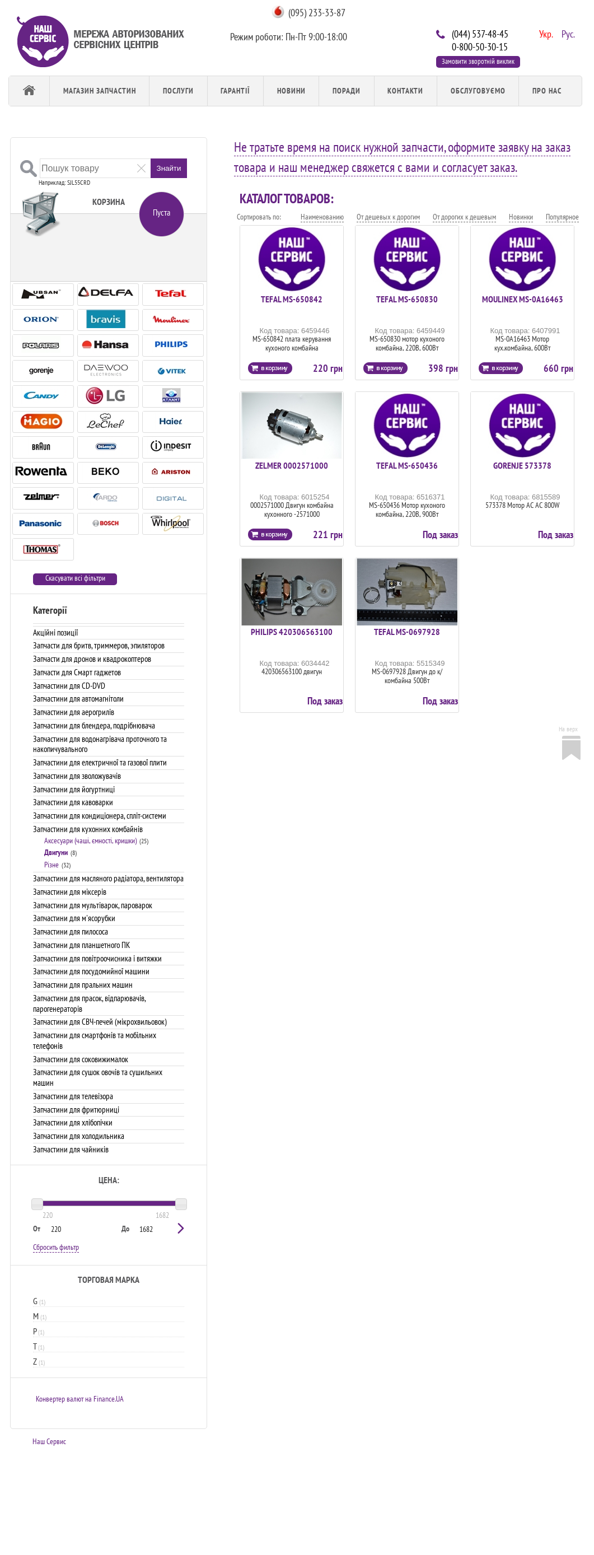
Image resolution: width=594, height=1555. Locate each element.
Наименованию (322, 217)
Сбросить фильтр (56, 1247)
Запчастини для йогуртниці (74, 789)
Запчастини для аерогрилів (73, 712)
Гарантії (235, 91)
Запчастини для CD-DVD (69, 685)
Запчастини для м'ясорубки (74, 918)
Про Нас (547, 91)
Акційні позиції (55, 632)
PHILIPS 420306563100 (292, 631)
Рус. (567, 33)
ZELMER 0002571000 (291, 465)
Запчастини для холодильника (78, 1136)
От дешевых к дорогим (388, 217)
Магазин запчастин (99, 91)
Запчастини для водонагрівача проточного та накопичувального (100, 744)
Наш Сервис (49, 1441)
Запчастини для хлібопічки (73, 1122)
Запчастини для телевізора (73, 1096)
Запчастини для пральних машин (83, 984)
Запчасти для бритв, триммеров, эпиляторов (99, 645)
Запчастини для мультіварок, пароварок (92, 905)
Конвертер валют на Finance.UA (80, 1399)
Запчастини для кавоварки (73, 802)
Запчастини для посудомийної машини (91, 971)
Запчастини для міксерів (69, 891)
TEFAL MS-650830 (407, 299)
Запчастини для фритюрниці (76, 1109)
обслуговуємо (478, 91)
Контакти (405, 91)
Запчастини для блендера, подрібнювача (94, 725)
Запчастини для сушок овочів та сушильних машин (97, 1077)
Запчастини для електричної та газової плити (100, 762)
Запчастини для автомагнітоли (78, 698)
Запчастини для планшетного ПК (81, 945)
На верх (568, 729)
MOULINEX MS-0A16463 (522, 299)
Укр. (544, 33)
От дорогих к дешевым (464, 217)
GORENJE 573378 (522, 465)
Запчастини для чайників (71, 1149)
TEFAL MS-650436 (407, 465)
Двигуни (56, 852)
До (125, 1229)
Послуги (178, 91)
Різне (51, 865)
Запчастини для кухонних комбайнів (88, 829)
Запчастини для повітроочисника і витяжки (97, 958)
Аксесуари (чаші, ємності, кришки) (90, 840)
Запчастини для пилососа (70, 931)
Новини (291, 91)
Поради (347, 91)
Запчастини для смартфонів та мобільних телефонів (94, 1040)
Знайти (169, 168)
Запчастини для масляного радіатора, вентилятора (108, 878)
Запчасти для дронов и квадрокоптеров (92, 658)
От (36, 1229)
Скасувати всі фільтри (75, 578)
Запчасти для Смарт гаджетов (77, 672)
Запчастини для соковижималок (80, 1059)
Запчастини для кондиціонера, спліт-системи (99, 815)
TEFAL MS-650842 (291, 299)
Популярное (562, 217)
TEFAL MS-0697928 (407, 631)
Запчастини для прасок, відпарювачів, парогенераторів (89, 1003)
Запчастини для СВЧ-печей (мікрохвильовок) (100, 1021)
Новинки (521, 217)
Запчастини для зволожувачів (77, 776)
